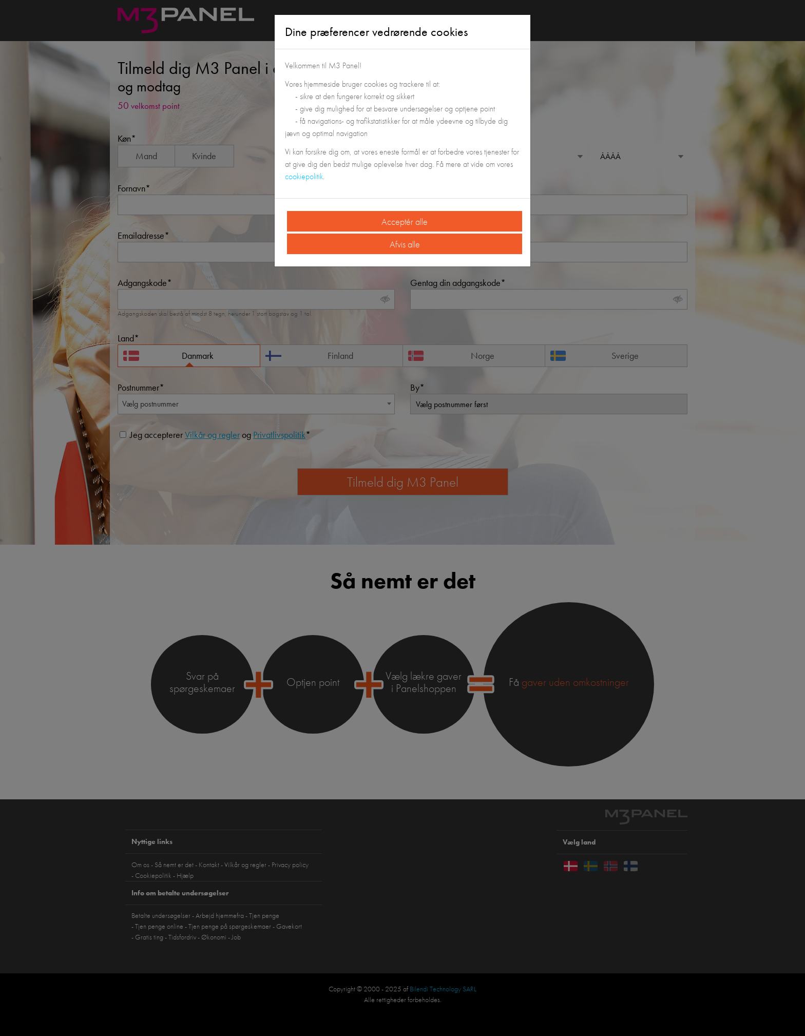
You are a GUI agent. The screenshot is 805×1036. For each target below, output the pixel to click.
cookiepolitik (304, 176)
